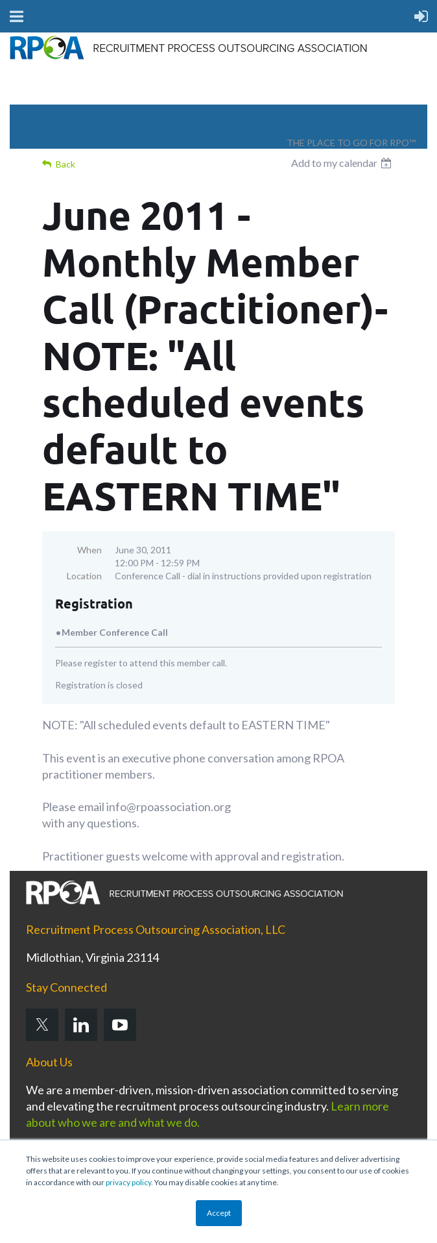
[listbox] (343, 163)
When (89, 549)
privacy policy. (129, 1182)
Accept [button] (219, 1213)
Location (84, 575)
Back (65, 164)
